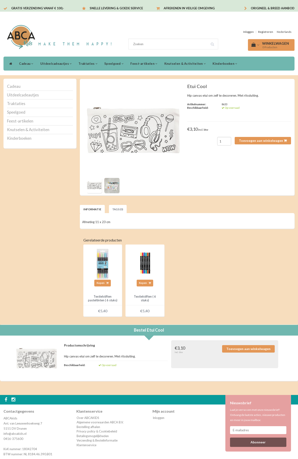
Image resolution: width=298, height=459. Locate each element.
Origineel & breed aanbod (273, 8)
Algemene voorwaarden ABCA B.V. (100, 422)
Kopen (102, 282)
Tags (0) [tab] (117, 209)
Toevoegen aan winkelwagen (263, 141)
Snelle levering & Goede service (116, 8)
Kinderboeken (225, 63)
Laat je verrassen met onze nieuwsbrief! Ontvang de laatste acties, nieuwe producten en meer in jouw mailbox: (257, 415)
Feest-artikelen (143, 63)
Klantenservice (86, 445)
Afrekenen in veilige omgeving (189, 8)
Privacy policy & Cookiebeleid (97, 431)
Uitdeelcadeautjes (56, 63)
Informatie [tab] (92, 209)
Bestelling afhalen (88, 427)
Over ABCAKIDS (88, 418)
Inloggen (248, 31)
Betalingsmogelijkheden (93, 436)
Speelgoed (113, 63)
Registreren (265, 31)
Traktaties (87, 63)
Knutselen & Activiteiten (185, 63)
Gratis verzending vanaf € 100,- (37, 8)
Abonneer (258, 442)
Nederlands (284, 31)
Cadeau (26, 63)
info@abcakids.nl (15, 433)
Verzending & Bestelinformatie (97, 440)
